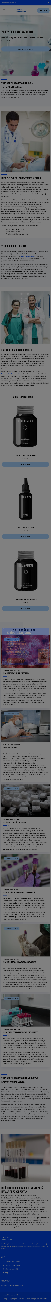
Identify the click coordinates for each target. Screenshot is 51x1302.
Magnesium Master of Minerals (25, 600)
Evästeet (21, 1299)
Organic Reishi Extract (25, 527)
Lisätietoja (25, 464)
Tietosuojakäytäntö (32, 1299)
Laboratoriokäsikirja (11, 1269)
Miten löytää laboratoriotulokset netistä (19, 892)
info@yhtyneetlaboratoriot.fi (9, 2)
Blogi (6, 1273)
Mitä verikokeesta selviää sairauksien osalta (19, 962)
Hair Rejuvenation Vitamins (26, 455)
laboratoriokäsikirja (28, 256)
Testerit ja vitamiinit (25, 49)
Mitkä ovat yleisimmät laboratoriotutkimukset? (20, 1032)
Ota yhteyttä (13, 1299)
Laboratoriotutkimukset (13, 1265)
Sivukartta (43, 1299)
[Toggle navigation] (3, 10)
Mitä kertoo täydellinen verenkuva (16, 673)
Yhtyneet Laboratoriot (12, 1262)
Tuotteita (43, 10)
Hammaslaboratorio (10, 747)
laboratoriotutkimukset (10, 374)
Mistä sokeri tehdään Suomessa (14, 822)
